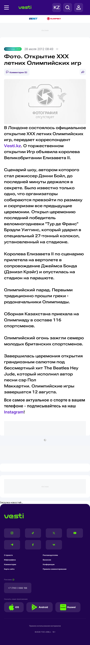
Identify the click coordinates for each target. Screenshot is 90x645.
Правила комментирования (54, 569)
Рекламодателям (50, 555)
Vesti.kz (12, 145)
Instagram (14, 412)
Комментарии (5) (18, 72)
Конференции (48, 564)
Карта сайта (9, 569)
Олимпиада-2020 (13, 49)
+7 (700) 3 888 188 (17, 588)
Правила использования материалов (45, 626)
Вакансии (47, 560)
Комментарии (10, 564)
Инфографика (10, 560)
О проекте (8, 555)
